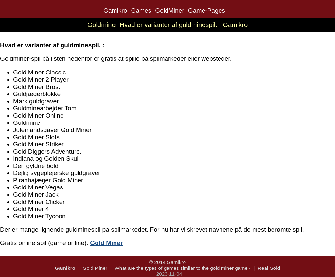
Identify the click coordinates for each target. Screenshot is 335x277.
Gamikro (115, 10)
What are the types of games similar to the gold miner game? (182, 268)
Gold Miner (95, 268)
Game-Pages (206, 10)
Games (141, 10)
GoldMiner (169, 10)
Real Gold (269, 268)
